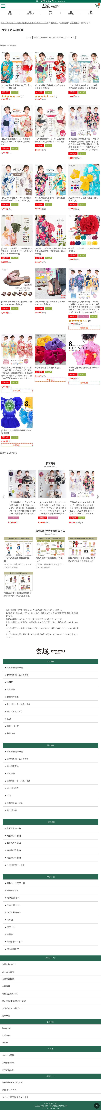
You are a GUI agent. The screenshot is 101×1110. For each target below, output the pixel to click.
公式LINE (6, 1035)
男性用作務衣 (12, 788)
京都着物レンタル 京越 (12, 1082)
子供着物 (64, 23)
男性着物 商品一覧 (14, 751)
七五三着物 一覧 (13, 828)
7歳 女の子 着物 (13, 858)
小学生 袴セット (13, 912)
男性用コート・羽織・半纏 (17, 781)
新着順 (36, 38)
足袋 (8, 719)
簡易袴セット (12, 890)
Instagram (6, 1028)
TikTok (5, 1043)
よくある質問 (8, 972)
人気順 (28, 38)
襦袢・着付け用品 (14, 711)
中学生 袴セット (13, 905)
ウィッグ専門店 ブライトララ (15, 1097)
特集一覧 (6, 1015)
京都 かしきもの (9, 1090)
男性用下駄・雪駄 (14, 803)
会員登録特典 (8, 979)
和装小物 (10, 733)
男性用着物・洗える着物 (16, 759)
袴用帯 (9, 934)
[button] (3, 497)
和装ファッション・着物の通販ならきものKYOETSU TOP (24, 23)
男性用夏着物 (12, 766)
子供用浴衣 (74, 23)
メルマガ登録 (8, 1055)
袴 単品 (9, 920)
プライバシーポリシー (12, 1008)
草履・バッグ (12, 726)
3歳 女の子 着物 (13, 836)
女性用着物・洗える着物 (16, 675)
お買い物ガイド (9, 964)
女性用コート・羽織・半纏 (17, 704)
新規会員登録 (8, 1062)
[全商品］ (54, 23)
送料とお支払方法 (10, 993)
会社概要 (6, 986)
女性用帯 (10, 689)
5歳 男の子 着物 (13, 850)
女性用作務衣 (12, 697)
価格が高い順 (58, 38)
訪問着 (9, 682)
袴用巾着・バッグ (14, 942)
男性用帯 (10, 773)
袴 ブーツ (10, 927)
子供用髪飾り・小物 (15, 865)
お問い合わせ (8, 1070)
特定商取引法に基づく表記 (14, 1001)
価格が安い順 (46, 38)
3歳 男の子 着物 (13, 843)
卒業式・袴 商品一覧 (15, 883)
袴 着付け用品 (12, 949)
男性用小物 (11, 810)
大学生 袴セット (13, 898)
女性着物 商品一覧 (14, 667)
